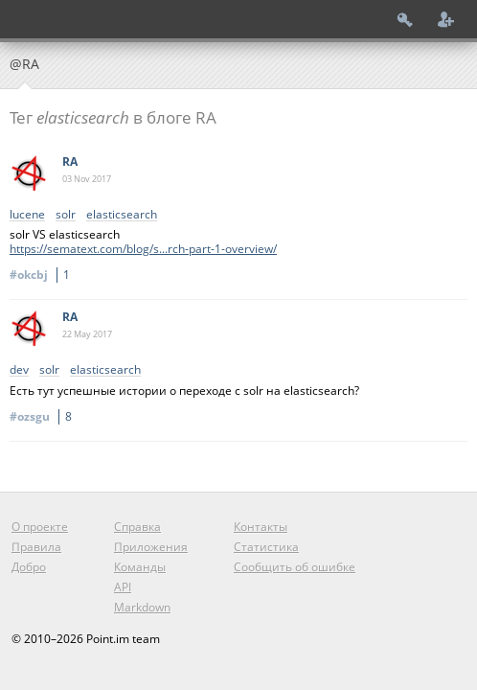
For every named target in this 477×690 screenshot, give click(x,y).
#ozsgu (44, 416)
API (122, 587)
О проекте (39, 526)
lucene (27, 215)
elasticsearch (121, 215)
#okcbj (43, 274)
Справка (137, 526)
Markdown (142, 607)
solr (66, 215)
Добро (28, 567)
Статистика (266, 547)
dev (19, 370)
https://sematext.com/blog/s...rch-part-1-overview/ (143, 249)
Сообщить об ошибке (294, 567)
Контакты (260, 526)
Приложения (151, 547)
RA (70, 161)
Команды (140, 567)
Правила (36, 547)
